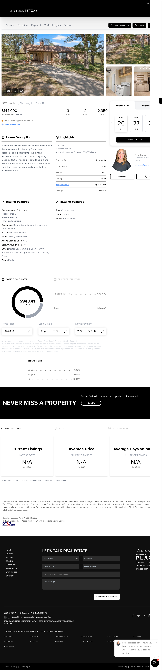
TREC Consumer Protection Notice (20, 621)
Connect (10, 576)
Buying (9, 557)
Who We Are (11, 572)
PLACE (44, 613)
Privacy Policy (122, 667)
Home (8, 550)
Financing (11, 565)
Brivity (15, 667)
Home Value (11, 568)
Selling (9, 561)
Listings (9, 554)
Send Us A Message (106, 597)
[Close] (156, 642)
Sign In (152, 2)
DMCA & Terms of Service (139, 667)
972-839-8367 (142, 569)
